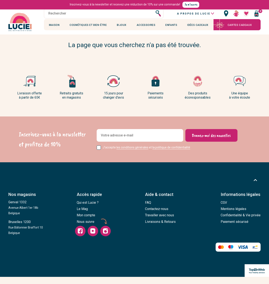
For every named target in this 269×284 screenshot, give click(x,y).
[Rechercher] (103, 18)
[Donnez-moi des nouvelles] (211, 142)
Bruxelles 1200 (25, 234)
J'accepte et (146, 154)
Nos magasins (22, 202)
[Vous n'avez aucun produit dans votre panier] (256, 18)
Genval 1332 (23, 214)
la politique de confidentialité (171, 154)
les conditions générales (132, 154)
